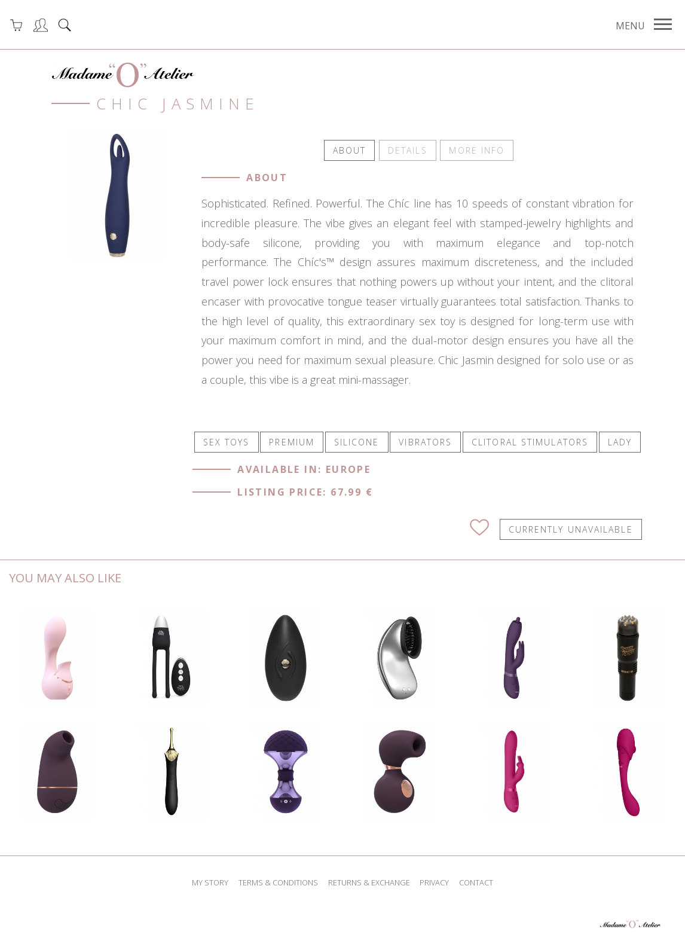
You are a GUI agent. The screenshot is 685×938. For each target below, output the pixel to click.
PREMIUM (291, 440)
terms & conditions (278, 881)
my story (210, 881)
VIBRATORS (425, 440)
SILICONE (357, 440)
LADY (620, 440)
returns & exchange (369, 881)
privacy (434, 881)
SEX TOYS (226, 440)
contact (476, 881)
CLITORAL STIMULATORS (530, 440)
